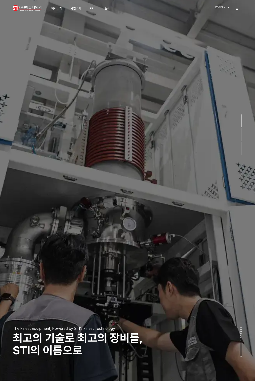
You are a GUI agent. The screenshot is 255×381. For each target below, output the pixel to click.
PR (91, 8)
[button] (241, 120)
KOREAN (220, 7)
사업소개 (75, 8)
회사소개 (56, 8)
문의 (107, 8)
